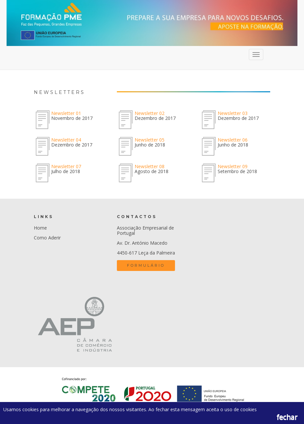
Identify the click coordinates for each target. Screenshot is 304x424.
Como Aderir (47, 237)
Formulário (146, 265)
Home (40, 228)
